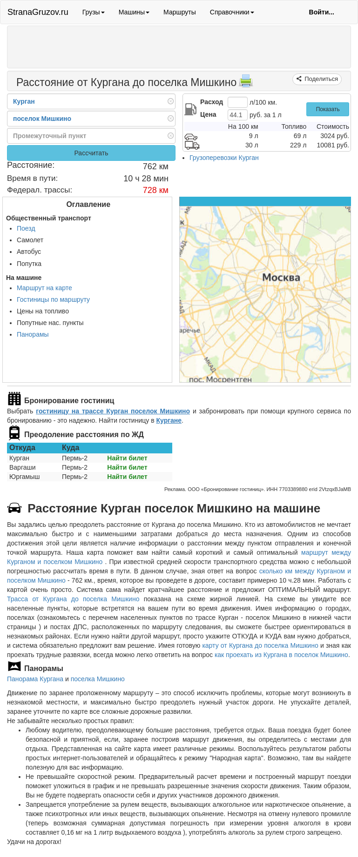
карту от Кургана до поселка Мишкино (260, 645)
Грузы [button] (93, 12)
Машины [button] (134, 12)
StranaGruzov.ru (37, 12)
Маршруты (179, 12)
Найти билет (127, 458)
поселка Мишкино (98, 679)
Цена (208, 114)
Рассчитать (91, 153)
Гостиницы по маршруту (53, 299)
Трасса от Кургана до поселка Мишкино (73, 599)
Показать (328, 109)
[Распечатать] (245, 83)
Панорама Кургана (35, 679)
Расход (211, 102)
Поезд (26, 228)
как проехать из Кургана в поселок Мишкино (281, 654)
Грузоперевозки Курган (224, 157)
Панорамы (33, 334)
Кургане (169, 420)
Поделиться (320, 78)
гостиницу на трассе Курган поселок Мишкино (113, 411)
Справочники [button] (232, 12)
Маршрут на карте (44, 288)
